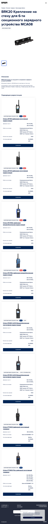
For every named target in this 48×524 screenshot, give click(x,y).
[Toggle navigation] (46, 2)
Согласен (33, 517)
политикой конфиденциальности (31, 514)
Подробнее (18, 145)
